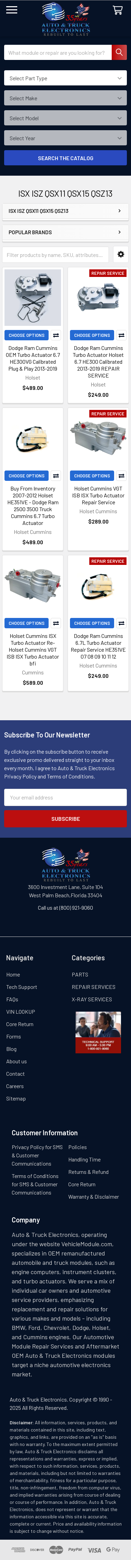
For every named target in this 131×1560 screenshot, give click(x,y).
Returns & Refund (88, 1171)
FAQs (12, 999)
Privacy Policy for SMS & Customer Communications (37, 1155)
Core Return (19, 1024)
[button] (121, 254)
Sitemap (16, 1098)
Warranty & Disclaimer (93, 1196)
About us (16, 1061)
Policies (77, 1147)
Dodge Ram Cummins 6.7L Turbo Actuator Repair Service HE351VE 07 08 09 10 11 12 (98, 646)
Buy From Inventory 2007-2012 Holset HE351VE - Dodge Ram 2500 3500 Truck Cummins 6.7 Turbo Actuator (33, 505)
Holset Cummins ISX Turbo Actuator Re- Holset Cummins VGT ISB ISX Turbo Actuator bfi (33, 649)
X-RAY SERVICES (92, 999)
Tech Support (21, 986)
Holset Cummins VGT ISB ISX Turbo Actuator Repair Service (98, 495)
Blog (11, 1048)
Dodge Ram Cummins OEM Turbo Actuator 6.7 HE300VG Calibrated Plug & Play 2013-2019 (33, 358)
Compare (56, 335)
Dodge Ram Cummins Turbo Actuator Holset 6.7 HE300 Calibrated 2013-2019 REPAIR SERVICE (98, 361)
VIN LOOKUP (20, 1011)
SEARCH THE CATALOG (65, 158)
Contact (15, 1073)
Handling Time (84, 1159)
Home (13, 974)
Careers (15, 1086)
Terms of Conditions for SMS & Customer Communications (35, 1184)
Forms (13, 1036)
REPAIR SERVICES (93, 986)
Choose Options (26, 335)
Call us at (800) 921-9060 (65, 907)
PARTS (80, 974)
